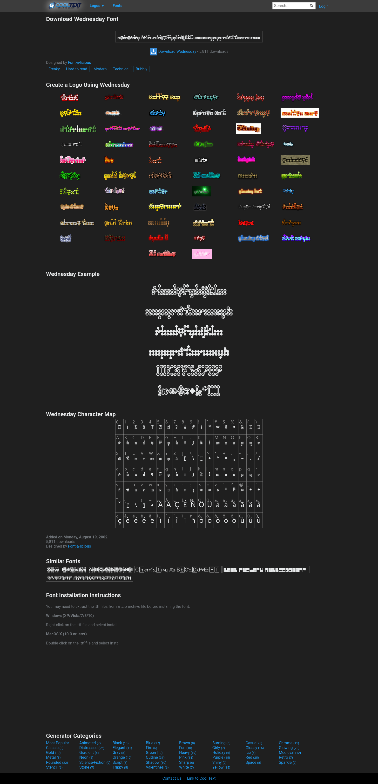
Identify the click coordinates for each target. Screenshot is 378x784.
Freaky (54, 69)
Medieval (290, 752)
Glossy (255, 747)
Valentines (157, 767)
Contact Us (172, 778)
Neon (86, 757)
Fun (185, 747)
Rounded (57, 762)
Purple (221, 757)
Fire (151, 747)
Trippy (120, 767)
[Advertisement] (23, 87)
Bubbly (141, 69)
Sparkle (288, 762)
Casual (254, 743)
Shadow (156, 762)
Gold (53, 752)
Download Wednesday (173, 51)
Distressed (91, 747)
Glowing (289, 747)
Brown (187, 743)
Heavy (187, 752)
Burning (221, 743)
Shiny (219, 762)
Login (324, 6)
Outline (155, 757)
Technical (121, 69)
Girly (218, 747)
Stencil (54, 767)
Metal (53, 757)
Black (121, 743)
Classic (54, 747)
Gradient (89, 752)
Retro (286, 757)
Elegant (122, 747)
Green (154, 752)
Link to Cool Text (201, 778)
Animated (90, 743)
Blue (153, 743)
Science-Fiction (94, 762)
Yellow (221, 767)
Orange (122, 757)
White (186, 767)
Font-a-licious (79, 62)
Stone (86, 767)
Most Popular (57, 743)
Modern (100, 69)
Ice (251, 752)
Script (120, 762)
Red (252, 757)
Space (253, 762)
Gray (119, 752)
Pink (186, 757)
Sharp (186, 762)
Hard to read (76, 69)
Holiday (221, 752)
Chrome (289, 743)
